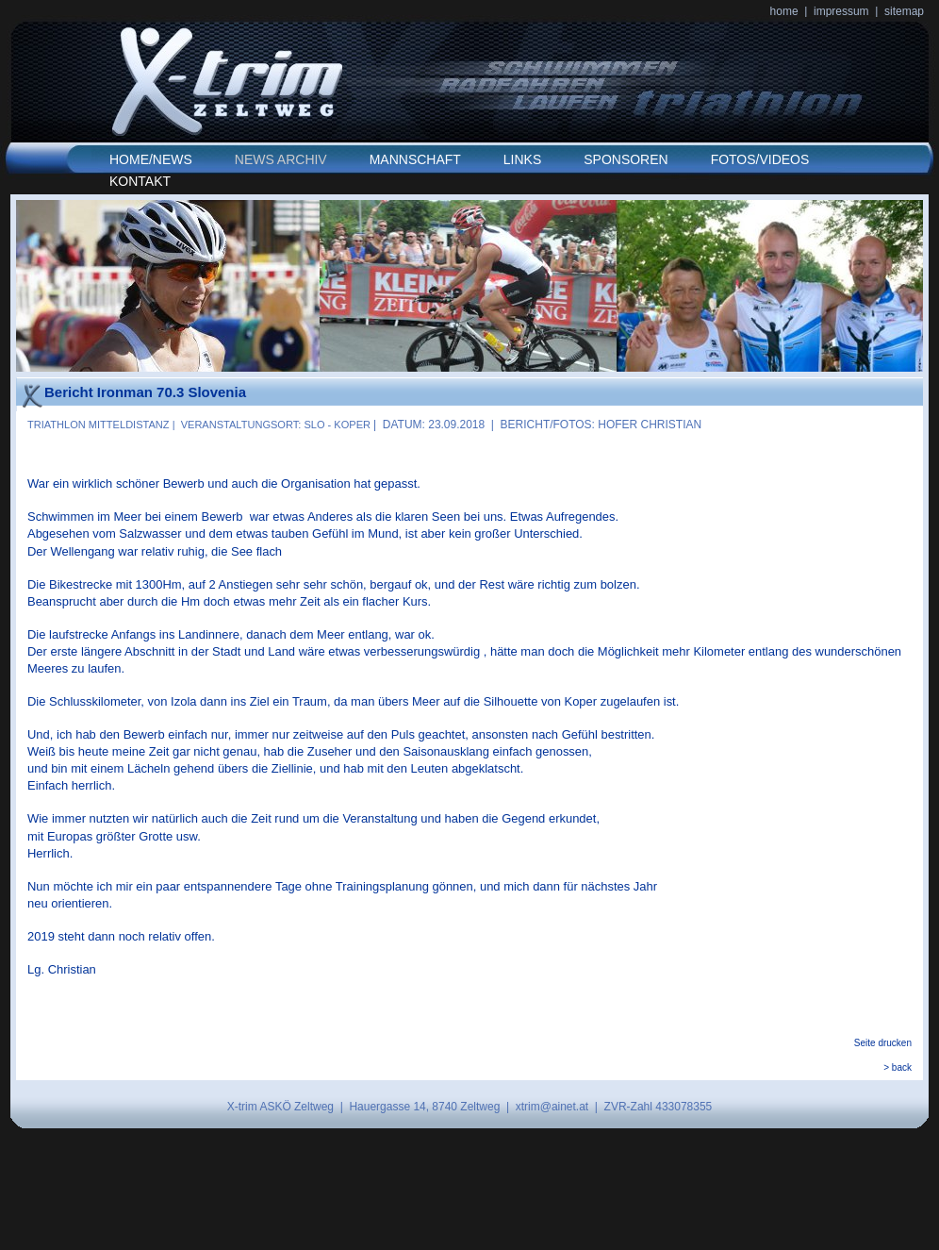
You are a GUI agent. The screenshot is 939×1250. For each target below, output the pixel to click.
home (784, 11)
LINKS (522, 159)
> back (897, 1067)
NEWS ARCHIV (281, 159)
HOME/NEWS (150, 159)
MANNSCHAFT (415, 159)
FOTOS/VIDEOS (760, 159)
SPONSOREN (625, 159)
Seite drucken (883, 1043)
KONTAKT (140, 181)
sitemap (904, 11)
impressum (841, 11)
